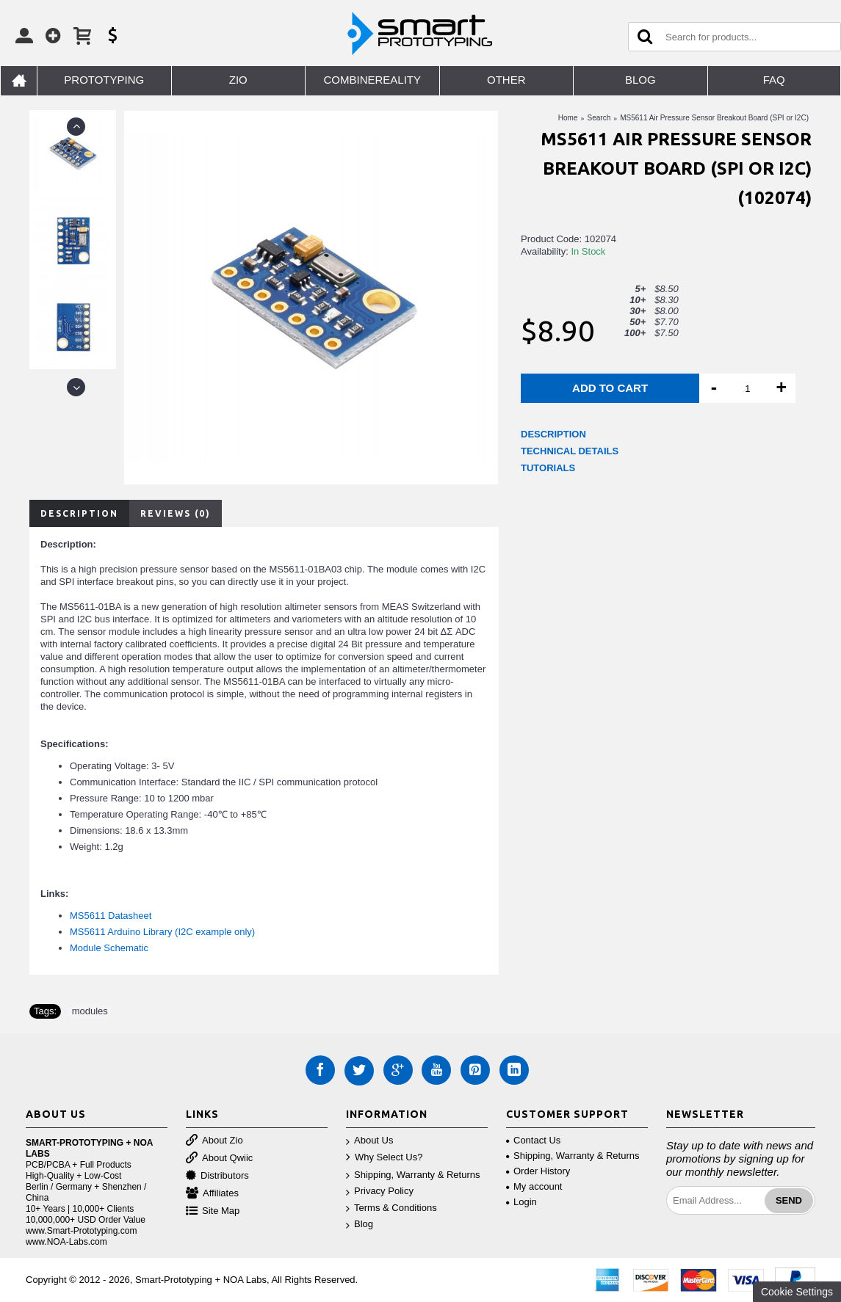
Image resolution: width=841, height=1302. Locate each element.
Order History (538, 1170)
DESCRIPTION (553, 434)
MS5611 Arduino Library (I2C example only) (162, 931)
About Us (369, 1141)
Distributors (217, 1176)
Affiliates (212, 1194)
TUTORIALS (548, 467)
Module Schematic (109, 947)
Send (789, 1200)
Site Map (212, 1211)
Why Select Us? (384, 1158)
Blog (359, 1224)
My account (534, 1186)
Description (79, 513)
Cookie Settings (797, 1292)
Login (521, 1201)
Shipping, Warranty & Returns (413, 1175)
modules (90, 1010)
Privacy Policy (380, 1191)
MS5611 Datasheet (110, 915)
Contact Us (533, 1140)
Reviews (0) (175, 513)
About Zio (214, 1141)
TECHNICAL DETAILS (569, 451)
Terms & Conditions (391, 1208)
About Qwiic (219, 1158)
